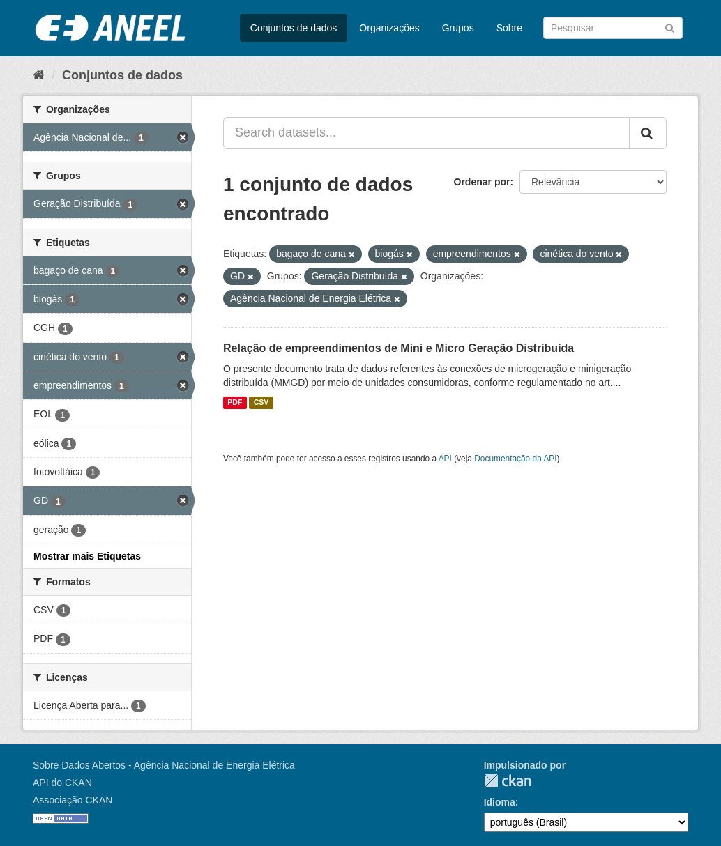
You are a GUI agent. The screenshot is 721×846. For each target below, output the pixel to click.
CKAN (507, 781)
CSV (261, 403)
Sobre (509, 27)
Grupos (458, 27)
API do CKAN (62, 782)
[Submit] (670, 27)
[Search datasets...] (426, 133)
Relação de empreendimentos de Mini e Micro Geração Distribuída (398, 348)
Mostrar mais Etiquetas (87, 556)
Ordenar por (482, 181)
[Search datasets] (613, 28)
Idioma (499, 802)
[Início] (39, 75)
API (445, 458)
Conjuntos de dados (293, 27)
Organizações (389, 27)
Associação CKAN (72, 800)
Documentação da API (515, 458)
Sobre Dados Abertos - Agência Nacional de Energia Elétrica (164, 765)
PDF (234, 403)
